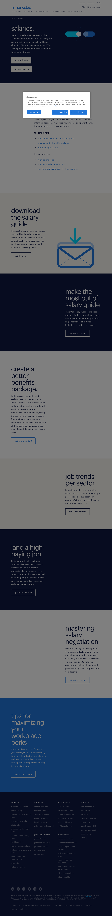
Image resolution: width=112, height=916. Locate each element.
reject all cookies (60, 112)
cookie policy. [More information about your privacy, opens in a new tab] (53, 106)
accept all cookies (78, 112)
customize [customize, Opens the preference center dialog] (34, 112)
